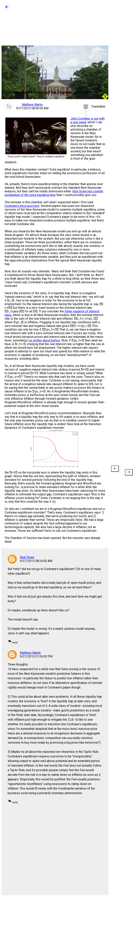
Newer (115, 470)
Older (127, 470)
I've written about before (43, 340)
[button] (7, 8)
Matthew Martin (30, 653)
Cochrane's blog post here (22, 206)
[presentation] (115, 468)
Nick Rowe (27, 557)
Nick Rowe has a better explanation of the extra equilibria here (54, 193)
